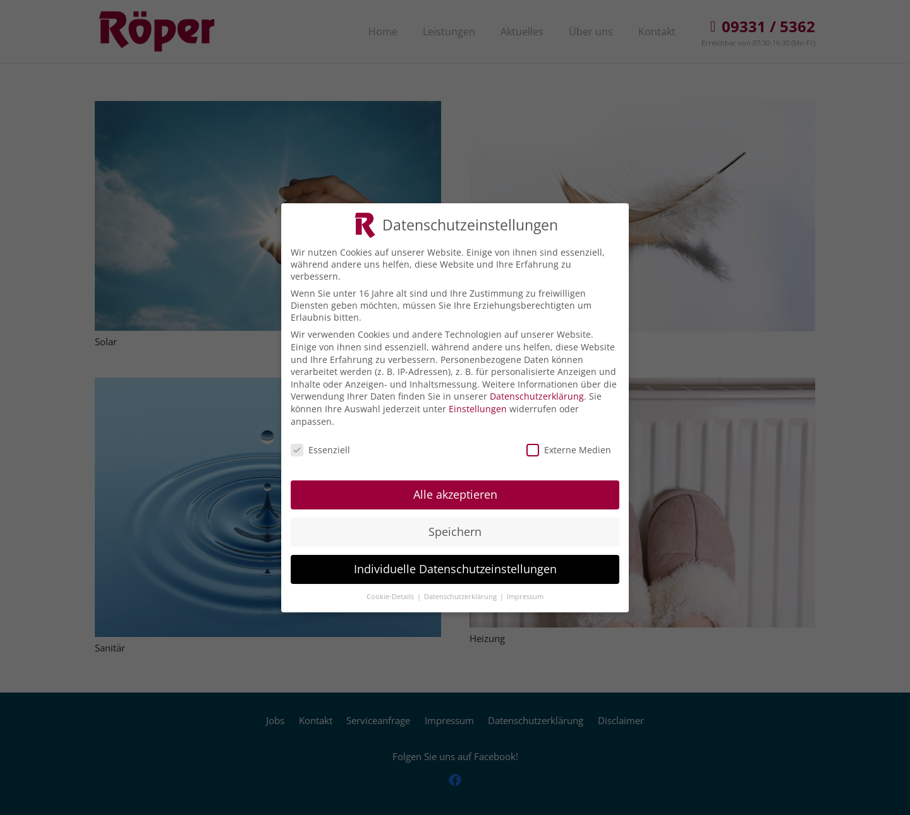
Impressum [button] (525, 589)
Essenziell (320, 443)
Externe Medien (568, 443)
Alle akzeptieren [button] (455, 487)
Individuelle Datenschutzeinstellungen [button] (455, 561)
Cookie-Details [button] (391, 589)
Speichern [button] (455, 524)
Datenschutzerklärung (537, 390)
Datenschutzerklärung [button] (461, 589)
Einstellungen (478, 402)
